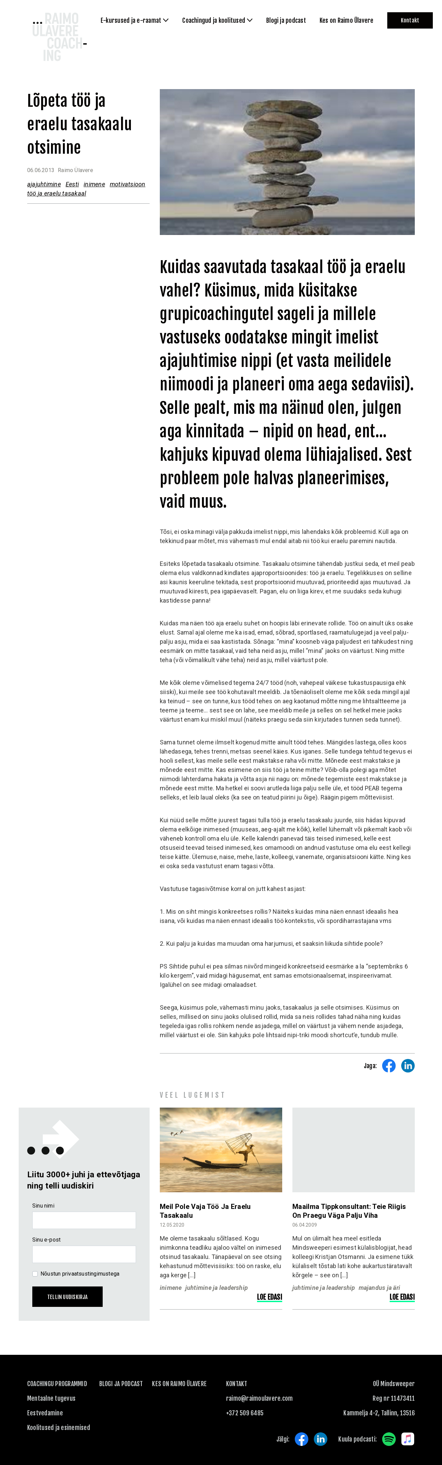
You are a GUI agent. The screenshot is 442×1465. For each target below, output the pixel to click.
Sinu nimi (43, 1205)
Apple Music (408, 1439)
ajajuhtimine (44, 184)
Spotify (389, 1439)
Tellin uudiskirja (67, 1297)
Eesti (72, 184)
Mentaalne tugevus (51, 1398)
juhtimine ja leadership (216, 1287)
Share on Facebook (389, 1066)
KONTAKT (237, 1383)
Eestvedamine (45, 1413)
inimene (94, 184)
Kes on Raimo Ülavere (179, 1383)
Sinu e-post (46, 1239)
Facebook (301, 1439)
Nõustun (79, 1273)
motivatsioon (128, 184)
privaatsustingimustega (91, 1273)
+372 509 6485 (245, 1413)
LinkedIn (320, 1439)
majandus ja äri (380, 1287)
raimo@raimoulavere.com (259, 1398)
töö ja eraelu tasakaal (56, 193)
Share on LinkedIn (408, 1066)
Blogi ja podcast (121, 1383)
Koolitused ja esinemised (58, 1427)
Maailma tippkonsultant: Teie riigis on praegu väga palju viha (349, 1210)
